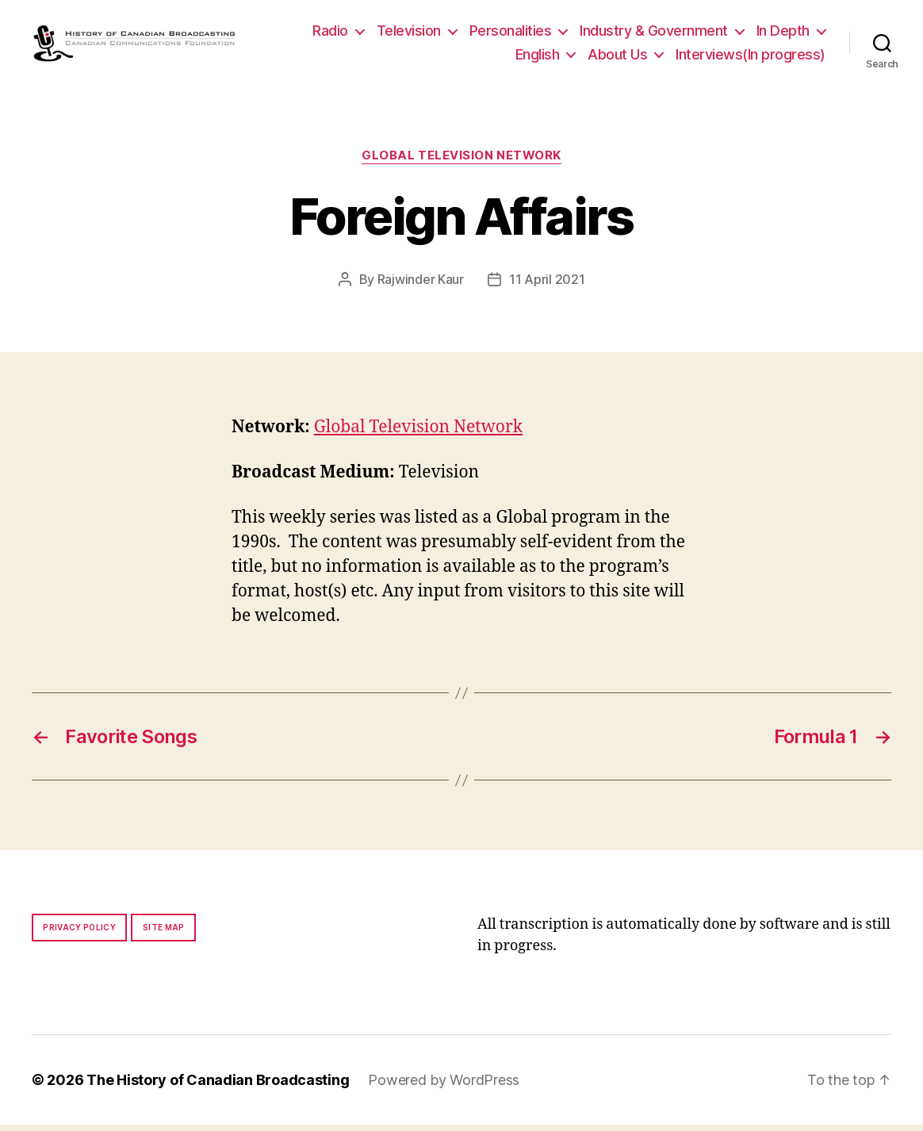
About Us (617, 56)
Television (409, 33)
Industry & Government (654, 33)
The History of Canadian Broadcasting (217, 1086)
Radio (330, 33)
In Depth (783, 33)
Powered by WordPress (443, 1086)
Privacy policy (79, 933)
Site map (164, 933)
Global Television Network (461, 162)
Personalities (510, 33)
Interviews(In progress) (750, 56)
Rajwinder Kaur (420, 285)
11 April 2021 (547, 285)
